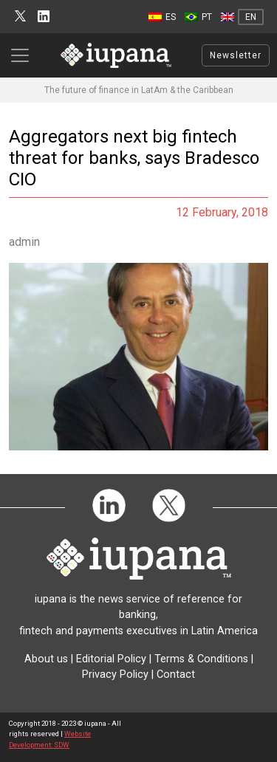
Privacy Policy (115, 674)
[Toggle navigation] (24, 55)
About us (46, 659)
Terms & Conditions (201, 659)
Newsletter (235, 55)
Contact (176, 674)
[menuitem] (162, 17)
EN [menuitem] (250, 17)
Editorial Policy (111, 659)
